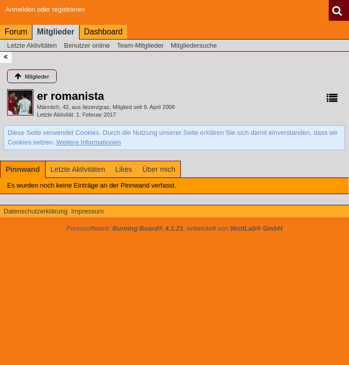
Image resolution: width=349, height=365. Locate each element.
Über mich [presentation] (158, 169)
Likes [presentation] (123, 169)
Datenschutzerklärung (35, 211)
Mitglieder (55, 31)
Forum (16, 31)
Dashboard (103, 31)
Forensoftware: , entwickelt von (174, 228)
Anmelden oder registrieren (45, 9)
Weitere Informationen (88, 142)
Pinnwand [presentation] (23, 169)
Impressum (87, 211)
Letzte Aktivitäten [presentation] (78, 169)
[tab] (23, 169)
